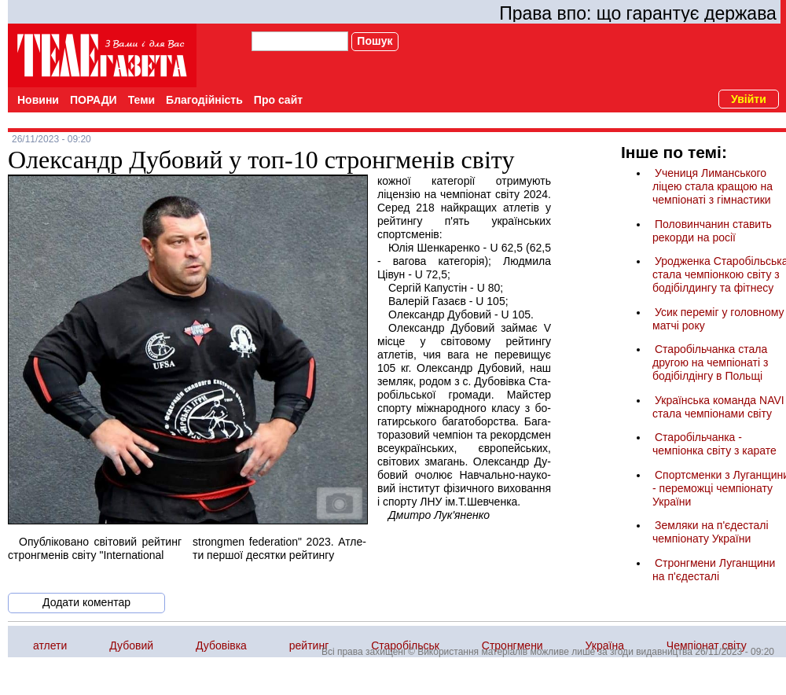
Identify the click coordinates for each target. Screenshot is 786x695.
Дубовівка (221, 645)
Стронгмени (512, 645)
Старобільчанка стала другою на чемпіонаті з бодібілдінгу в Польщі (710, 362)
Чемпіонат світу (707, 645)
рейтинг (309, 645)
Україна (605, 645)
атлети (50, 645)
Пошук (374, 41)
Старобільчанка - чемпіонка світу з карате (714, 444)
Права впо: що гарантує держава (638, 13)
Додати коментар (86, 602)
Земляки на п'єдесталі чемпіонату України (710, 532)
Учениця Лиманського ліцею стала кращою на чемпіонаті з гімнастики (712, 186)
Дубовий (131, 645)
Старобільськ (405, 645)
